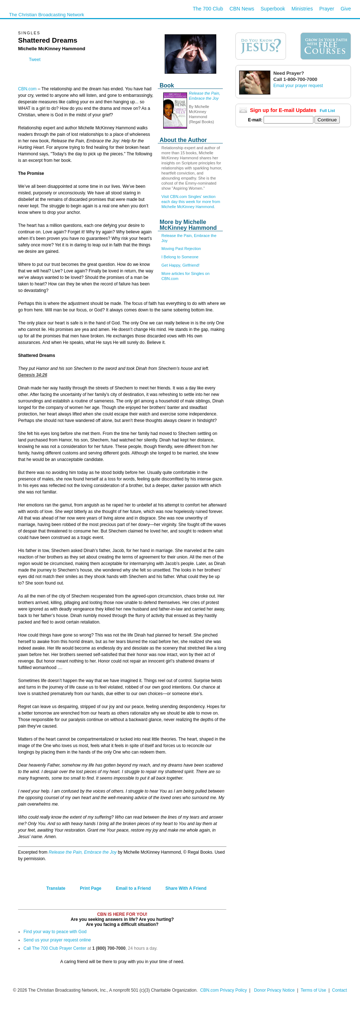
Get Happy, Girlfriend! (180, 265)
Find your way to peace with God (55, 931)
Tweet (34, 59)
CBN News (242, 9)
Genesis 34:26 (32, 375)
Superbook (273, 9)
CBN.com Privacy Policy (223, 990)
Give (346, 9)
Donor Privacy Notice (274, 990)
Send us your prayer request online (57, 940)
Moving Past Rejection (181, 248)
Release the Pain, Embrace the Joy (83, 852)
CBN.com (27, 88)
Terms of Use (313, 990)
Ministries (302, 9)
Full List (327, 110)
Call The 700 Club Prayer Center (54, 948)
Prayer (326, 9)
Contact (339, 990)
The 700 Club (208, 9)
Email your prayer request (298, 85)
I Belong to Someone (180, 257)
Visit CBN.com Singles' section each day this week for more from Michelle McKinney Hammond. (190, 201)
